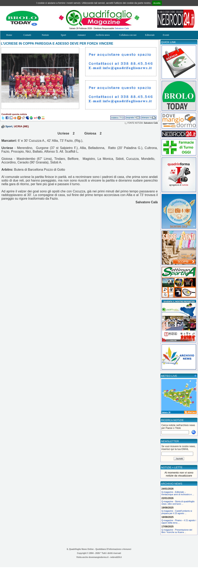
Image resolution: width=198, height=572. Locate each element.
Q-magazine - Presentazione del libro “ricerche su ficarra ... (176, 531)
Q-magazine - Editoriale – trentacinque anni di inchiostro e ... (177, 493)
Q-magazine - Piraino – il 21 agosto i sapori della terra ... (178, 521)
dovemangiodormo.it (99, 557)
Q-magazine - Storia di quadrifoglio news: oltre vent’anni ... (178, 502)
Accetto (157, 3)
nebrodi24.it (116, 557)
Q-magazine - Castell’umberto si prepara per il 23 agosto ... (176, 512)
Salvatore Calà (122, 28)
